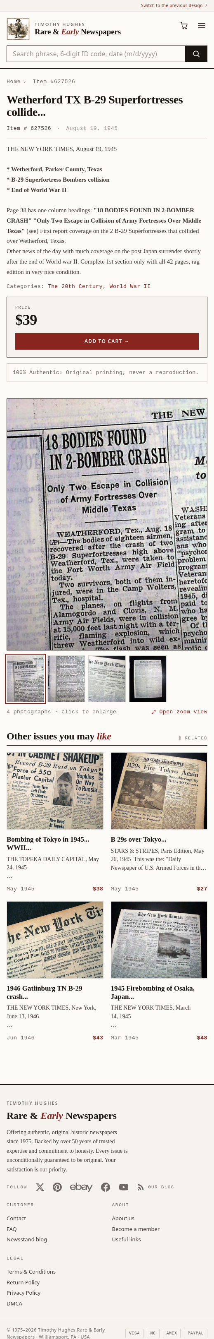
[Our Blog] (155, 1187)
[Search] (196, 54)
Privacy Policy (23, 1292)
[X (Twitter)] (40, 1186)
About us (123, 1217)
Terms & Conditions (31, 1271)
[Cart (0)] (184, 25)
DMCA (14, 1303)
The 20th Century (75, 286)
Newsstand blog (27, 1239)
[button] (107, 524)
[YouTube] (123, 1186)
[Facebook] (105, 1186)
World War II (130, 286)
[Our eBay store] (81, 1186)
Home (14, 81)
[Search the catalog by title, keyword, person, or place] (96, 54)
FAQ (12, 1228)
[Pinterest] (57, 1186)
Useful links (126, 1239)
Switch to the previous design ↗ (174, 5)
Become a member (136, 1228)
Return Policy (23, 1282)
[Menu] (201, 25)
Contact (16, 1217)
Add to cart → (107, 341)
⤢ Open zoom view (179, 711)
